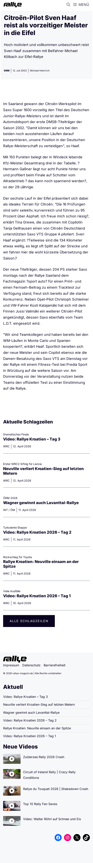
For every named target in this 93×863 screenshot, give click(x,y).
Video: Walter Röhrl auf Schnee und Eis (52, 819)
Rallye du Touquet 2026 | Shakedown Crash (55, 789)
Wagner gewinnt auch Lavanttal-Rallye (41, 502)
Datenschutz (31, 665)
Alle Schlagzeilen (29, 621)
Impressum (11, 665)
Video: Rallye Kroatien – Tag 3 (31, 439)
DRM (6, 70)
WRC (6, 446)
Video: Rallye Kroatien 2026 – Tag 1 (37, 596)
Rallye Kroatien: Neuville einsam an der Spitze (37, 728)
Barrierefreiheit (54, 665)
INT (5, 510)
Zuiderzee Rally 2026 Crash (43, 757)
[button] (69, 4)
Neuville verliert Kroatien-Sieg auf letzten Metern (39, 704)
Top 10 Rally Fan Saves (40, 804)
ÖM (12, 510)
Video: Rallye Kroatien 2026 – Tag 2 (37, 532)
